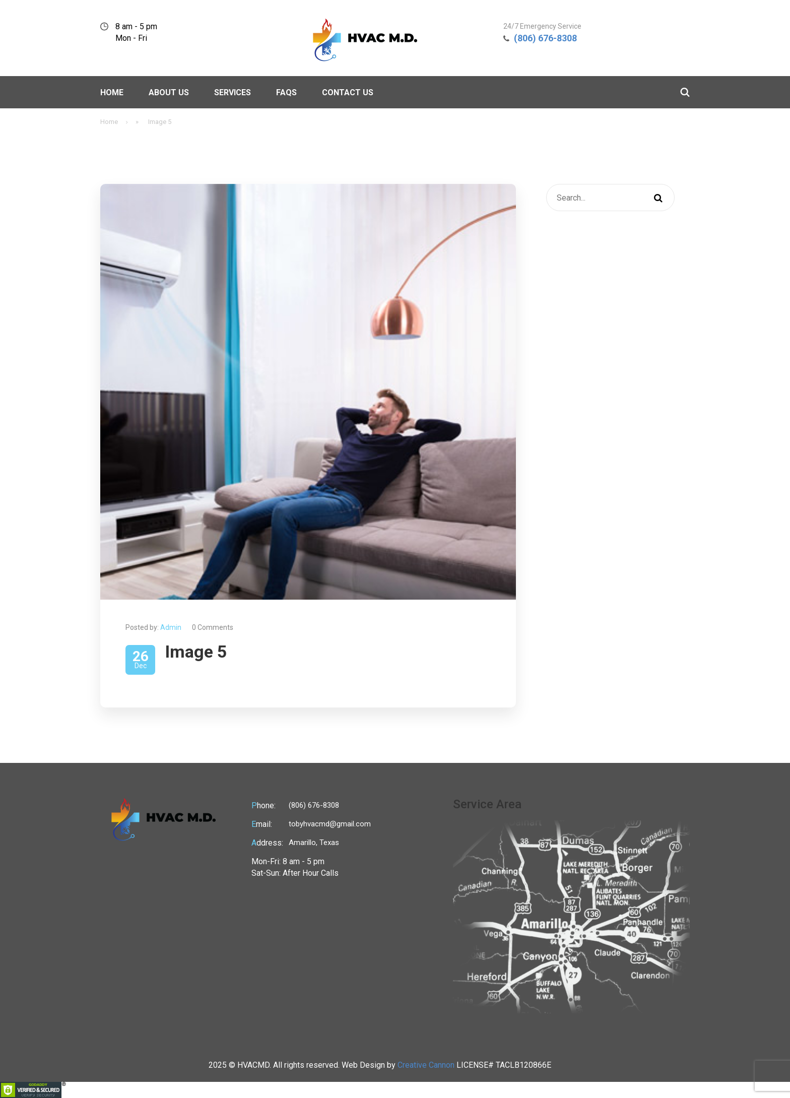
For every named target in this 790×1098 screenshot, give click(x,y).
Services (232, 92)
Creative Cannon (426, 1065)
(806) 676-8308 (545, 38)
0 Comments (212, 627)
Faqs (286, 92)
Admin (170, 627)
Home (111, 92)
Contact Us (347, 92)
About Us (169, 92)
